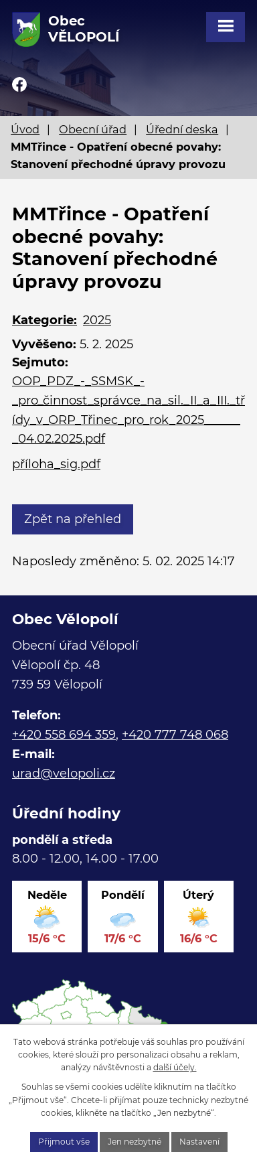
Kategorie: (44, 320)
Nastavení (199, 1142)
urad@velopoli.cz (63, 773)
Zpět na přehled (72, 519)
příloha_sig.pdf (56, 464)
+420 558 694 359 (64, 734)
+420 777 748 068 (175, 734)
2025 (97, 320)
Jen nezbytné (134, 1142)
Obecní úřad (92, 129)
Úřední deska (182, 129)
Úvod (25, 129)
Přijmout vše (64, 1142)
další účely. (175, 1067)
